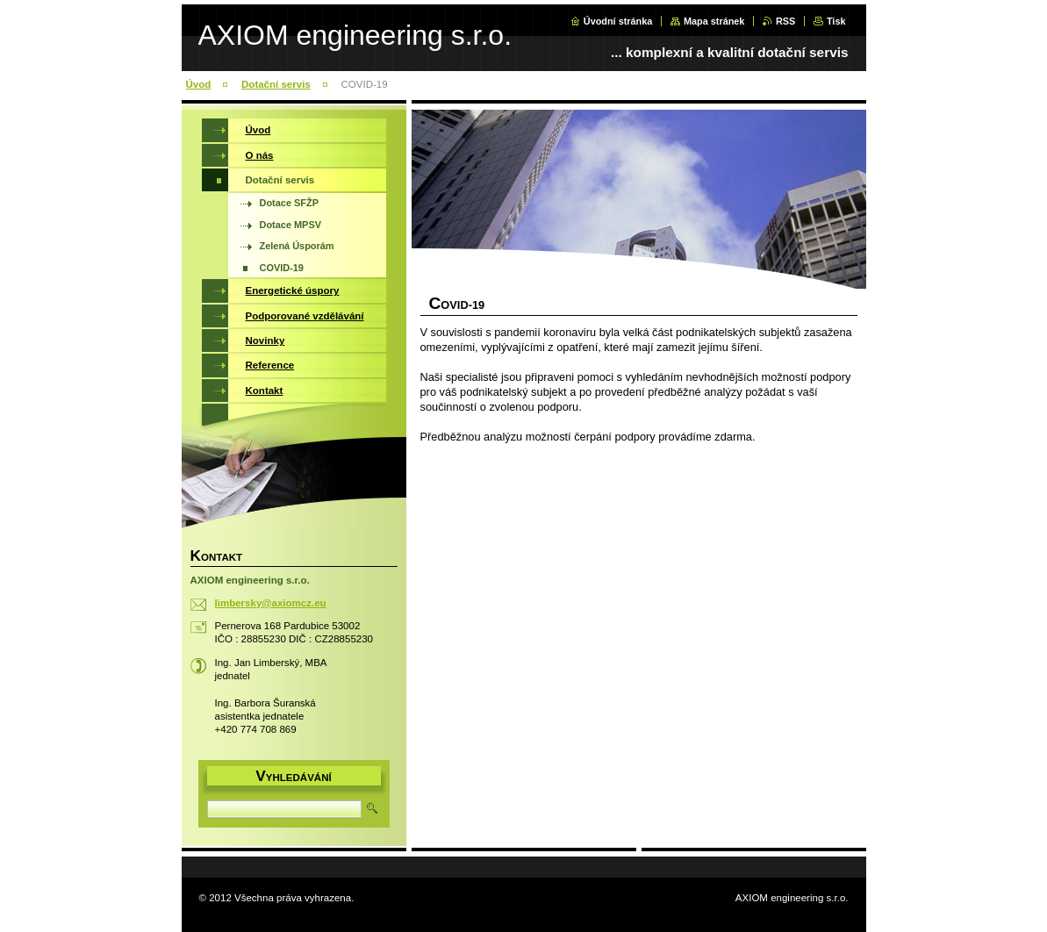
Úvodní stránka (618, 21)
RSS (785, 21)
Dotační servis (276, 84)
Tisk (836, 21)
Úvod (199, 84)
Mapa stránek (714, 21)
